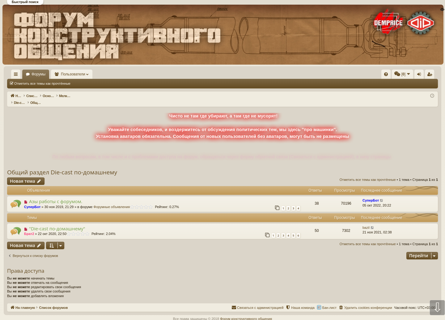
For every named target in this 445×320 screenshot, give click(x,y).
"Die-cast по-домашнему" (57, 222)
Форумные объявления (112, 200)
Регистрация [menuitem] (386, 75)
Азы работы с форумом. (56, 195)
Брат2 (29, 227)
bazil (366, 221)
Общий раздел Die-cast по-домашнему (62, 166)
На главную (25, 74)
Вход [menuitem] (376, 75)
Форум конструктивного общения (246, 312)
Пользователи (91, 74)
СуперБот (32, 200)
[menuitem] (293, 74)
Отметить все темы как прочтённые (42, 83)
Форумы (56, 74)
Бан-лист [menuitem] (329, 301)
